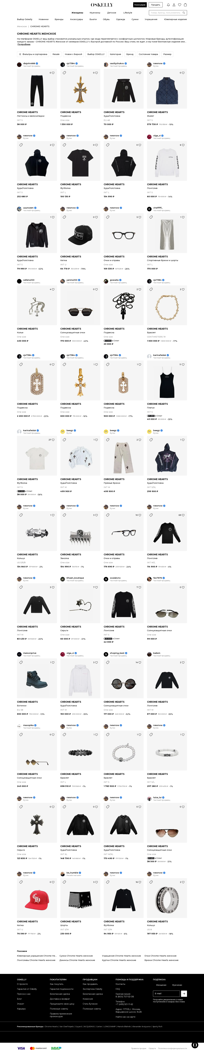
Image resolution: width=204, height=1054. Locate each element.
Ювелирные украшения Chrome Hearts (38, 956)
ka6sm (156, 653)
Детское (111, 12)
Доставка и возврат (60, 999)
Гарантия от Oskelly (27, 989)
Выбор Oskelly (24, 19)
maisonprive (29, 653)
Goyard (78, 1026)
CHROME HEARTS (27, 112)
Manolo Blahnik (124, 1026)
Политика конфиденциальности (172, 1048)
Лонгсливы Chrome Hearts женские (36, 960)
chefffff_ (157, 208)
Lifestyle (127, 12)
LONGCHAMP (110, 1026)
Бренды (59, 19)
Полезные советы (59, 1009)
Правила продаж (138, 1048)
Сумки (135, 19)
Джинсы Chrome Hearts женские (77, 960)
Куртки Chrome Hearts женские (119, 960)
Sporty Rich (157, 1026)
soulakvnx (115, 578)
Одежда (120, 19)
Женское (22, 26)
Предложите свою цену (62, 1004)
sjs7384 (71, 63)
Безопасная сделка (60, 994)
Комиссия (88, 999)
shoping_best (117, 653)
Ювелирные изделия (175, 19)
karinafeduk (159, 355)
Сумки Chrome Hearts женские (76, 956)
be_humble (72, 873)
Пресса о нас (24, 994)
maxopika (28, 725)
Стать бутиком (90, 1004)
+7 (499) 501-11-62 (124, 1004)
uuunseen (28, 208)
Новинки (43, 19)
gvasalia (114, 280)
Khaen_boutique (75, 578)
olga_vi (157, 135)
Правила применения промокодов (61, 1015)
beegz (70, 430)
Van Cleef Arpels (67, 1026)
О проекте (22, 984)
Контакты (120, 984)
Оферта (152, 1048)
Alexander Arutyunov (141, 1026)
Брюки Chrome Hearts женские (161, 960)
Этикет (20, 1004)
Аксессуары (76, 19)
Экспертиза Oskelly (92, 989)
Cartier (99, 1026)
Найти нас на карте (125, 1017)
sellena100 (28, 280)
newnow (157, 63)
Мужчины (95, 12)
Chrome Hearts (51, 1026)
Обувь (106, 19)
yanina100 (72, 280)
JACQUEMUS (88, 1026)
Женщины (77, 12)
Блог (19, 999)
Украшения (151, 19)
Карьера (21, 1009)
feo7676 (157, 578)
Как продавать (90, 984)
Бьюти (93, 19)
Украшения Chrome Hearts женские (121, 956)
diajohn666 (29, 63)
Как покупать (56, 984)
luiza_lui (157, 797)
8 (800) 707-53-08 (125, 996)
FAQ (118, 989)
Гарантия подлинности (61, 989)
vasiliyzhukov (117, 63)
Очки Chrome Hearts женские (160, 956)
